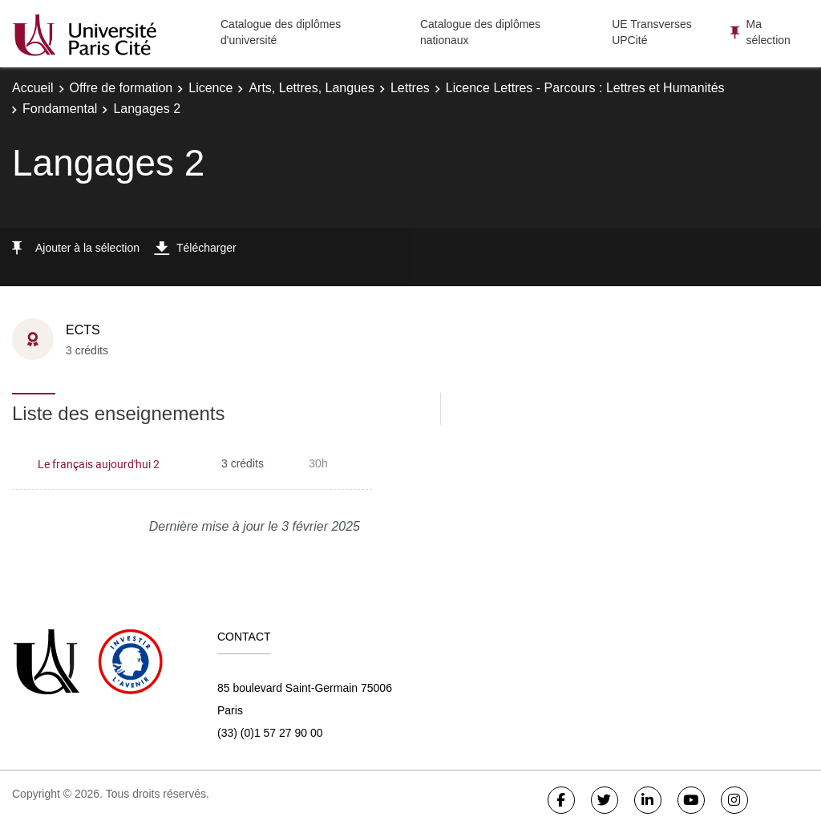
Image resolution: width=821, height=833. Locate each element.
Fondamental (59, 108)
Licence (210, 88)
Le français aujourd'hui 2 (99, 463)
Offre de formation (121, 88)
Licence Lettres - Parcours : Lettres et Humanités (585, 88)
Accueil (33, 88)
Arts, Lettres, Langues (311, 88)
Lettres (410, 88)
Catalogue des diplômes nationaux (480, 32)
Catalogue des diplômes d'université (280, 32)
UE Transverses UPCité (652, 32)
